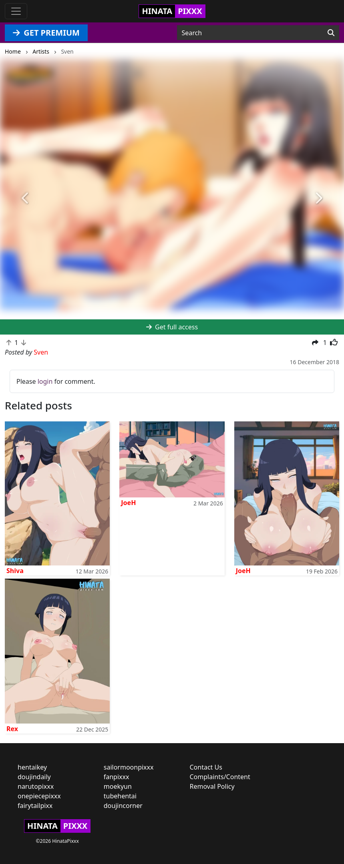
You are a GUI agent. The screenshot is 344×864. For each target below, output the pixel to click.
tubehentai (120, 796)
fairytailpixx (35, 805)
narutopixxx (36, 786)
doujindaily (34, 776)
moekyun (118, 786)
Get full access (172, 327)
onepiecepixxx (39, 796)
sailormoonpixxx (129, 767)
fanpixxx (116, 776)
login (45, 381)
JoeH (128, 502)
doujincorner (123, 805)
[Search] (331, 32)
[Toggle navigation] (16, 11)
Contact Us (206, 767)
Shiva (15, 570)
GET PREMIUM (46, 32)
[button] (26, 198)
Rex (12, 728)
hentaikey (32, 767)
